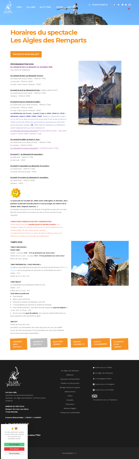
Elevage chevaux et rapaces (70, 387)
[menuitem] (129, 8)
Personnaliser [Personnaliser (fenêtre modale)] (14, 453)
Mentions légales (70, 408)
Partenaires (70, 404)
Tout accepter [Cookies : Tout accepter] (14, 444)
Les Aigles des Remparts (70, 371)
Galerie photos (70, 391)
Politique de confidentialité (70, 412)
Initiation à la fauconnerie (70, 383)
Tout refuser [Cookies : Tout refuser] (14, 449)
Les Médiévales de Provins (21, 113)
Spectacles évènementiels (70, 379)
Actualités (70, 400)
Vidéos (70, 396)
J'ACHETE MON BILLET (26, 54)
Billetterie (70, 375)
